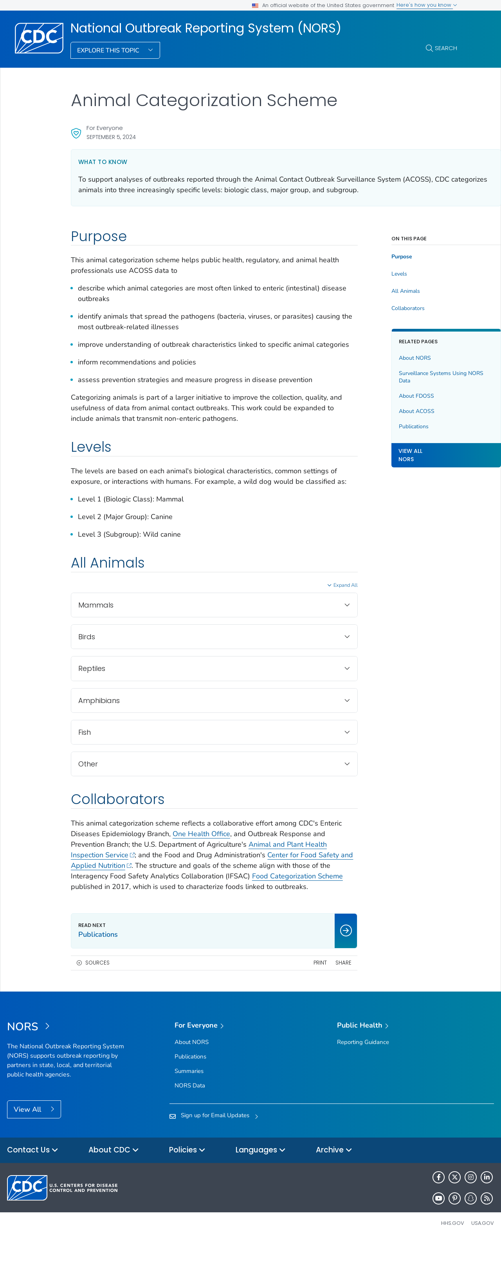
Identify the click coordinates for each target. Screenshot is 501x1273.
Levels (369, 274)
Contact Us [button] (32, 1182)
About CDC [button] (113, 1182)
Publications (384, 426)
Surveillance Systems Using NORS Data (403, 377)
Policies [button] (187, 1182)
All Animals (376, 291)
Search (446, 48)
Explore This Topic (109, 50)
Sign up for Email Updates (215, 1147)
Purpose (372, 256)
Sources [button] (97, 994)
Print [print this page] (290, 994)
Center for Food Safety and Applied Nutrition (145, 886)
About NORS (385, 358)
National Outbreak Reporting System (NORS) (205, 28)
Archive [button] (334, 1182)
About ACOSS (387, 411)
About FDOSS (386, 396)
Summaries (189, 1103)
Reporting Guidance (363, 1074)
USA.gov (482, 1255)
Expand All (316, 606)
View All (28, 1141)
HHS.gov (452, 1255)
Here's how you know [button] (426, 5)
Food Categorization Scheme (142, 907)
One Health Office (225, 855)
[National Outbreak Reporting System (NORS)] (68, 1058)
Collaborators (378, 308)
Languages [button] (261, 1182)
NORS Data (190, 1117)
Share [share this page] (314, 994)
